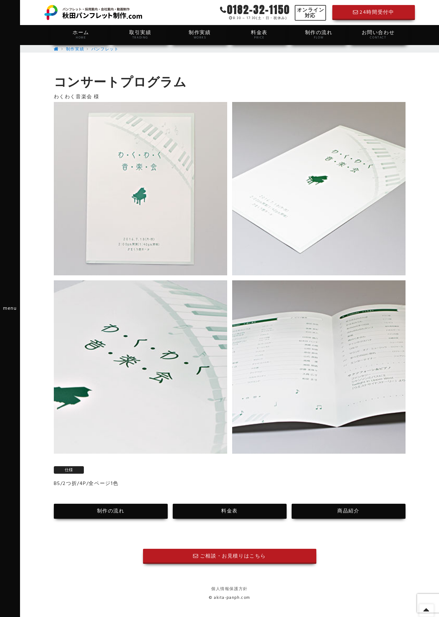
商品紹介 (348, 511)
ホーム (81, 34)
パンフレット (105, 49)
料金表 (259, 34)
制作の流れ (319, 34)
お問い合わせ (378, 34)
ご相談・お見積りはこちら (229, 556)
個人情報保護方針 (229, 589)
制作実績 (200, 34)
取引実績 (140, 34)
